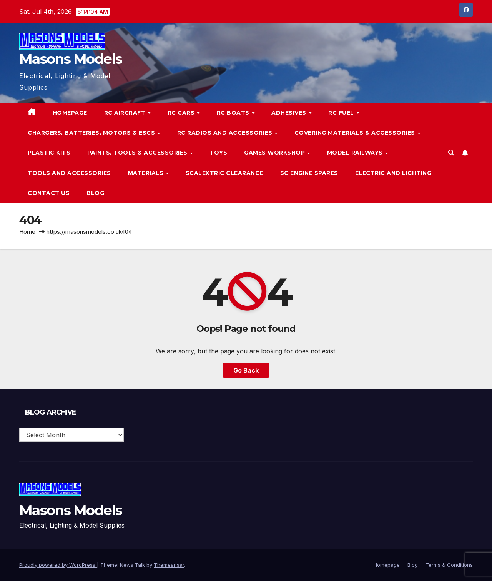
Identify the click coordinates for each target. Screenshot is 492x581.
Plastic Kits (49, 152)
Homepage (70, 112)
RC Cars (182, 112)
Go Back (246, 370)
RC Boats (234, 112)
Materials (146, 173)
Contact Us (49, 193)
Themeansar (169, 565)
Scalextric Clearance (224, 173)
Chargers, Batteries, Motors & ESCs (92, 132)
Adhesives (289, 112)
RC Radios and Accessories (225, 132)
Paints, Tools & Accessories (138, 152)
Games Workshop (275, 152)
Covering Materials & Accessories (355, 132)
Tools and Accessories (69, 173)
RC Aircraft (125, 112)
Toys (218, 152)
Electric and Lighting (393, 173)
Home (27, 231)
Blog (95, 193)
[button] (451, 152)
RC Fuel (342, 112)
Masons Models (70, 58)
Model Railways (356, 152)
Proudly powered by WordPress (58, 565)
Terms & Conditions (449, 565)
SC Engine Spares (309, 173)
